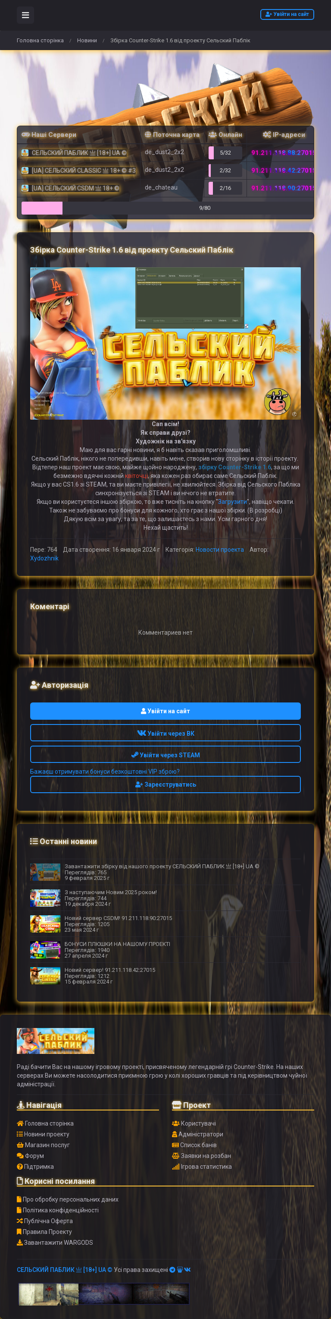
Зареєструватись (165, 784)
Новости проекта (220, 549)
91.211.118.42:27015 (283, 170)
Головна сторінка (40, 40)
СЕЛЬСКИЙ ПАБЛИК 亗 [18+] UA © (64, 1269)
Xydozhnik (44, 558)
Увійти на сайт (287, 14)
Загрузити (232, 501)
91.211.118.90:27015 (283, 188)
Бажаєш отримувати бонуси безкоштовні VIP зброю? (105, 771)
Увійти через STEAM (165, 755)
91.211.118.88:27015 (283, 153)
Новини (87, 40)
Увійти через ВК (165, 733)
